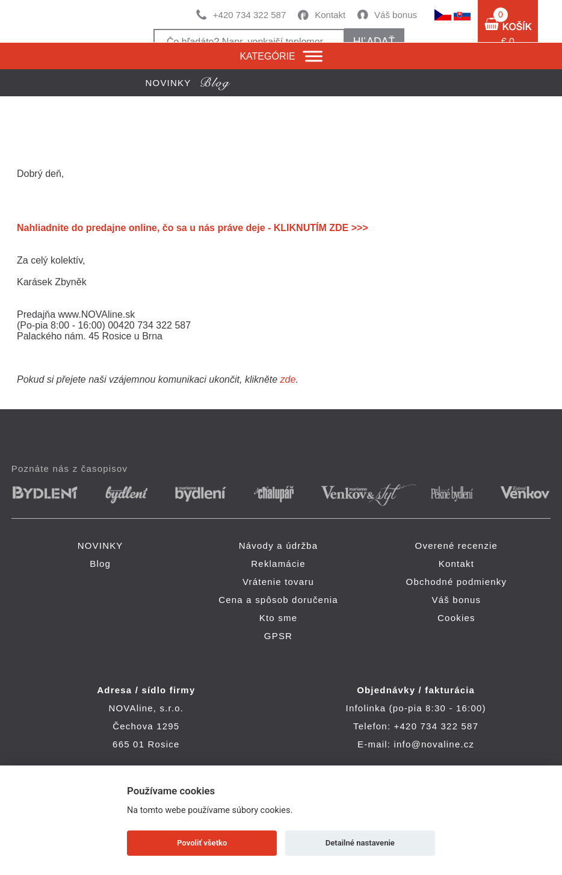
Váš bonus (395, 15)
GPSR (278, 636)
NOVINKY (100, 545)
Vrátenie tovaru (278, 582)
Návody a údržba (278, 545)
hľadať (374, 42)
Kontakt (330, 15)
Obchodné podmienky (456, 582)
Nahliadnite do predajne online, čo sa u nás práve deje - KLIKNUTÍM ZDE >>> (192, 228)
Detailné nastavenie (360, 842)
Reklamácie (278, 563)
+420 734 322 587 (249, 15)
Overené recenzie (456, 545)
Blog (100, 563)
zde (288, 379)
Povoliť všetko (202, 842)
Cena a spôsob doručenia (278, 600)
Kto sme (278, 618)
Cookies (456, 618)
